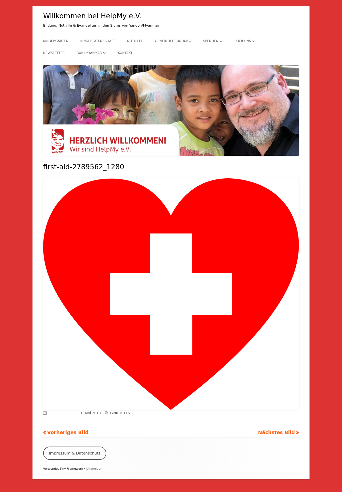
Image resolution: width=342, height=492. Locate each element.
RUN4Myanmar (89, 53)
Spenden (210, 41)
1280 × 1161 (120, 413)
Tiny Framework (71, 468)
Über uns (242, 41)
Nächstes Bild (276, 432)
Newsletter (54, 53)
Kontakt (125, 53)
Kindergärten (55, 41)
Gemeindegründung (173, 41)
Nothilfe (135, 41)
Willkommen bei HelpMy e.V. (92, 16)
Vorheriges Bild (67, 432)
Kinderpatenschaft (97, 41)
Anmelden (94, 468)
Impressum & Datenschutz (74, 453)
